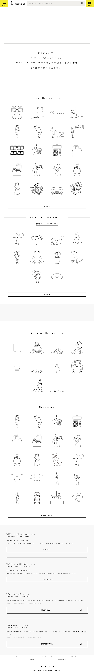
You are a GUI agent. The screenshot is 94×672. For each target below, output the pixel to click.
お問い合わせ (62, 659)
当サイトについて (47, 657)
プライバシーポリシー (77, 657)
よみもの (17, 657)
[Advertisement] (47, 26)
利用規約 (32, 659)
